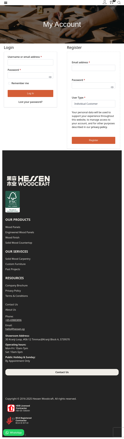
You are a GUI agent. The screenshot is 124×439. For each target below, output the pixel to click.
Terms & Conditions (16, 297)
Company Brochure (16, 287)
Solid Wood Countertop (18, 244)
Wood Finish (12, 239)
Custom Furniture (15, 266)
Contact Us (11, 306)
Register (93, 142)
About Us (10, 311)
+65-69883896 (13, 321)
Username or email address (25, 58)
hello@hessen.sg (15, 330)
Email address (81, 64)
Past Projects (12, 271)
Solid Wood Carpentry (17, 260)
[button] (5, 3)
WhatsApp (14, 432)
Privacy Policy (13, 292)
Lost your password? (30, 103)
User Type (78, 99)
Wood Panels (12, 228)
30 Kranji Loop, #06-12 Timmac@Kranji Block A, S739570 (37, 341)
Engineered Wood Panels (19, 234)
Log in (30, 95)
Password (14, 71)
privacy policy (99, 129)
